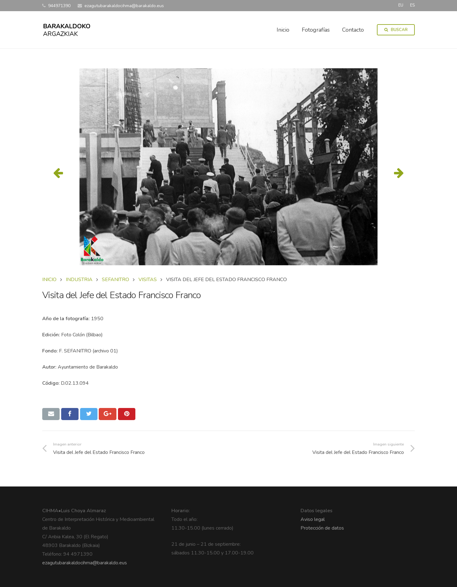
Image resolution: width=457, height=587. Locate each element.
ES (412, 5)
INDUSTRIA (79, 279)
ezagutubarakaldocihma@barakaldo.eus (84, 562)
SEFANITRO (115, 279)
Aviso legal (313, 519)
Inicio (49, 279)
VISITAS (147, 279)
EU (400, 5)
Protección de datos (322, 528)
